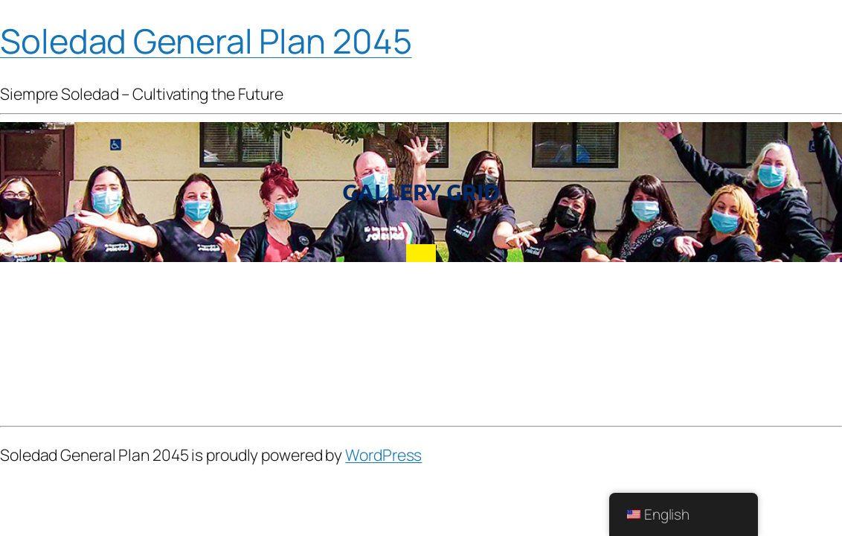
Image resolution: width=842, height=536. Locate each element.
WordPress (383, 454)
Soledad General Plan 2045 (206, 41)
